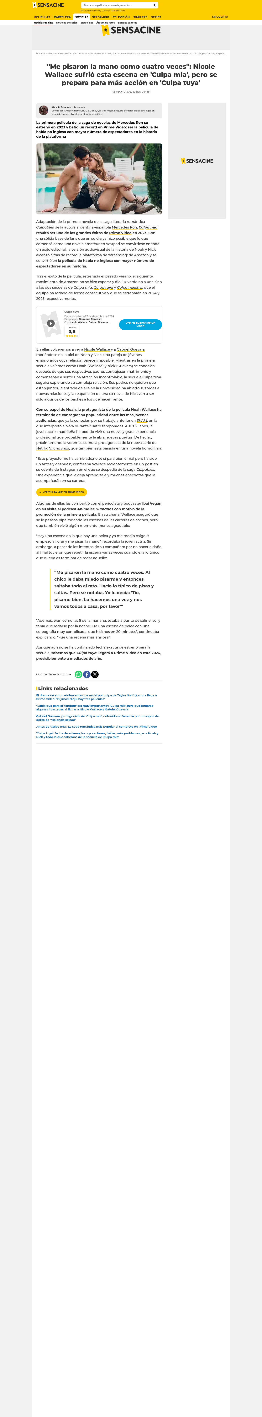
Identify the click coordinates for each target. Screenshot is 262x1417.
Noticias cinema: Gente (91, 68)
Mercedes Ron (124, 242)
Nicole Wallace (97, 365)
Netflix (42, 463)
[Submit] (154, 5)
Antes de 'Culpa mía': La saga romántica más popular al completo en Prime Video (96, 742)
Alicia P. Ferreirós (61, 122)
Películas (52, 68)
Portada (40, 68)
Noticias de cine (68, 68)
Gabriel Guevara (131, 365)
